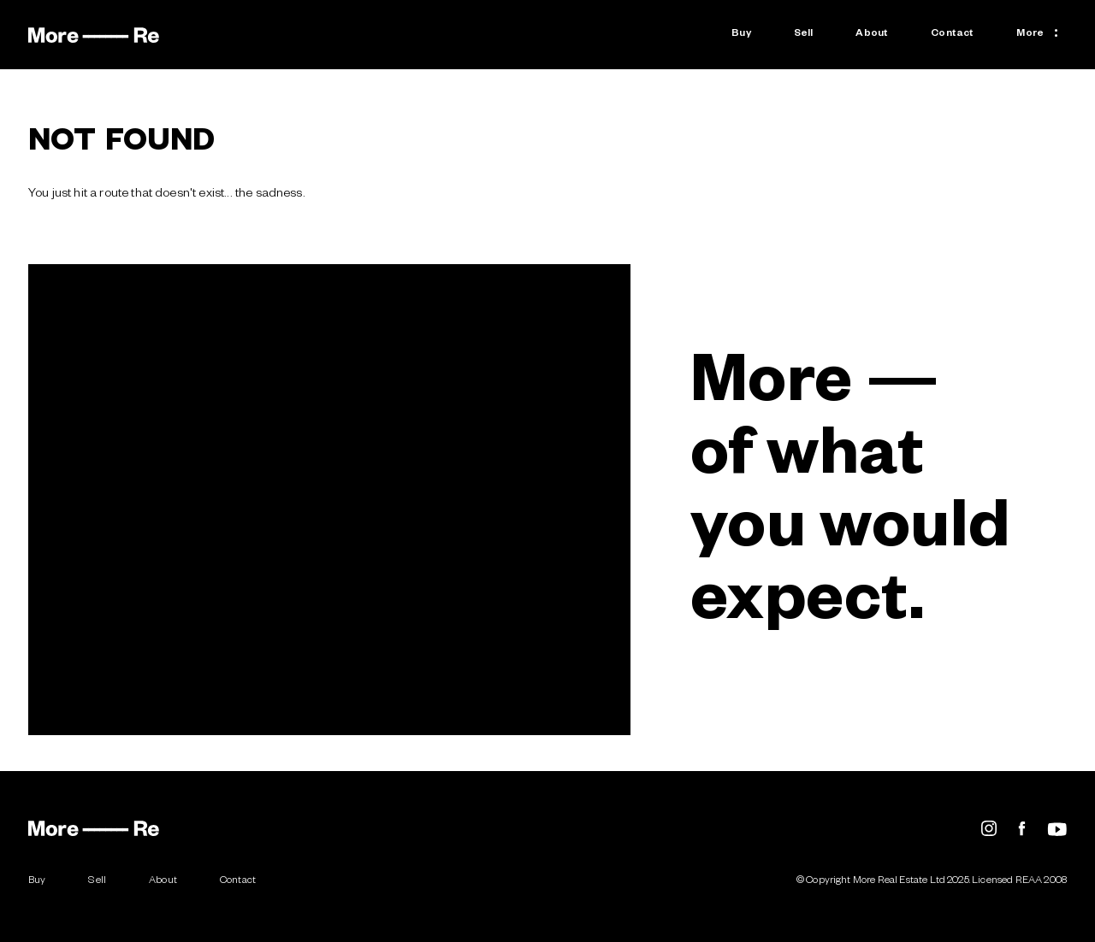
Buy (740, 34)
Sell (804, 34)
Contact (952, 34)
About (871, 34)
